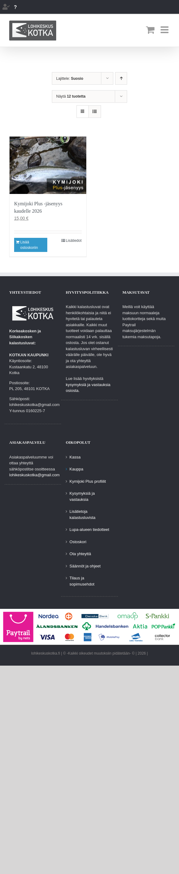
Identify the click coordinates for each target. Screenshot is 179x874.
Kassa (74, 457)
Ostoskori (77, 541)
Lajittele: (69, 78)
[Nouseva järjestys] (121, 78)
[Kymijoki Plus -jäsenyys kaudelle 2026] (48, 165)
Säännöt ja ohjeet (84, 566)
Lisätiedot (73, 240)
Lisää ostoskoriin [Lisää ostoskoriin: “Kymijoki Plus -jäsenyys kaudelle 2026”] (29, 245)
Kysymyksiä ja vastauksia (82, 496)
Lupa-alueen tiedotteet (89, 529)
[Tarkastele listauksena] (95, 112)
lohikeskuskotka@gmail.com (34, 475)
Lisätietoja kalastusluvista (82, 514)
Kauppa (76, 469)
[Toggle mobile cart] (150, 29)
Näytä (70, 96)
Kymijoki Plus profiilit (87, 481)
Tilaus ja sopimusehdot (81, 581)
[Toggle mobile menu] (165, 29)
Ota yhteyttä (80, 553)
